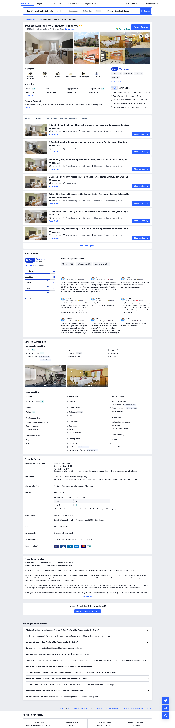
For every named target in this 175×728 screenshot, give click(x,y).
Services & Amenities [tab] (68, 119)
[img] (49, 48)
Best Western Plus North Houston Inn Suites (51, 25)
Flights (40, 4)
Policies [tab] (84, 119)
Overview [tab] (28, 119)
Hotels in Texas (97, 708)
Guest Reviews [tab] (51, 119)
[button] (101, 4)
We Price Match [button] (124, 29)
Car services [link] (58, 4)
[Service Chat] (165, 715)
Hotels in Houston (111, 708)
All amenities (29, 95)
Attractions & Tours (74, 4)
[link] (131, 4)
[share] (165, 708)
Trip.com (62, 708)
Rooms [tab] (38, 119)
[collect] (165, 700)
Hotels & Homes (27, 4)
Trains (48, 4)
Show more (28, 107)
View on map (115, 111)
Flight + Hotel (90, 4)
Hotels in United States (82, 708)
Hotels (70, 708)
